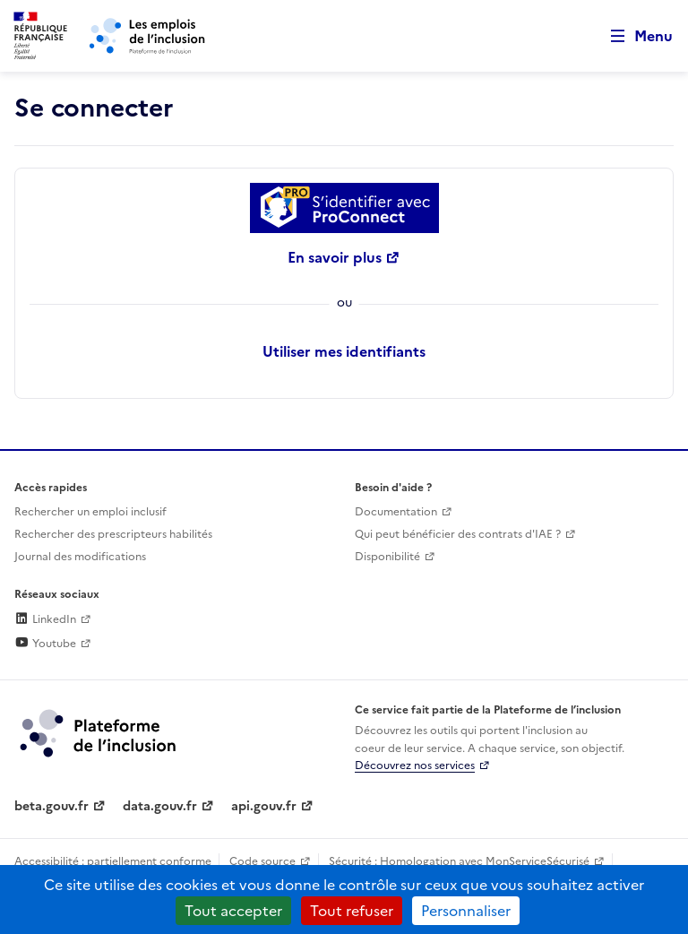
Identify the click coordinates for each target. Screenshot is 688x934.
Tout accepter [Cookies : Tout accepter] (233, 910)
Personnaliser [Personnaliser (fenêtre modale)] (466, 910)
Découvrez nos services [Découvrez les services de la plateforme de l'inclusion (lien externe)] (415, 765)
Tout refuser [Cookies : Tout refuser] (351, 910)
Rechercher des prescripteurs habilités (113, 534)
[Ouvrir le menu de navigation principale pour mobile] (633, 36)
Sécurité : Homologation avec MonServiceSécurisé (459, 861)
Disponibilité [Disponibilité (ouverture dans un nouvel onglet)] (387, 557)
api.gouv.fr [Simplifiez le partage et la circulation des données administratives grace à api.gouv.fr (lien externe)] (264, 806)
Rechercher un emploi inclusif (90, 512)
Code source (262, 861)
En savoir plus (335, 257)
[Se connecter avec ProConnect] (344, 208)
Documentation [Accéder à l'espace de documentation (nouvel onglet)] (396, 512)
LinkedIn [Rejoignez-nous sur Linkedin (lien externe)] (45, 619)
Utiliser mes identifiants (344, 351)
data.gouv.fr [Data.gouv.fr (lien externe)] (160, 806)
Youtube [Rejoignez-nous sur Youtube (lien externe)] (45, 644)
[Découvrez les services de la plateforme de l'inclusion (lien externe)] (99, 732)
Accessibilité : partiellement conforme (112, 861)
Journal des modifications (80, 557)
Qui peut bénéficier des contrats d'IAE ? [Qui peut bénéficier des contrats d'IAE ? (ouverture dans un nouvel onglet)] (458, 534)
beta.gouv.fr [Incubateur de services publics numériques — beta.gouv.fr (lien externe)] (51, 806)
